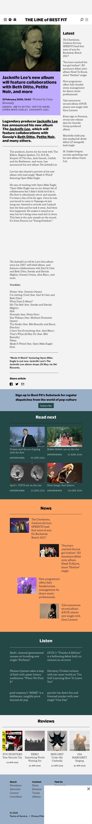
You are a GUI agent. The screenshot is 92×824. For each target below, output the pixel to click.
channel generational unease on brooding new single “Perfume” (27, 656)
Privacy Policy (38, 816)
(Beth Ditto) (22, 107)
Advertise (15, 789)
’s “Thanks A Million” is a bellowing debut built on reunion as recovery (64, 656)
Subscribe (46, 405)
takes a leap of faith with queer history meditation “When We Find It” (27, 676)
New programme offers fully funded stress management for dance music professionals (74, 88)
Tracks (36, 793)
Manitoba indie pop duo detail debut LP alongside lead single (74, 140)
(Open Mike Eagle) (15, 110)
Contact (14, 793)
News (7, 106)
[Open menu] (86, 19)
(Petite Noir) (41, 107)
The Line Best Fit (46, 20)
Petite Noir (45, 136)
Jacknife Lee (47, 121)
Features (37, 789)
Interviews (17, 458)
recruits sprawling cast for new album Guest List (75, 156)
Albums (36, 796)
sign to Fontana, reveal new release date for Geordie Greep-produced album (75, 123)
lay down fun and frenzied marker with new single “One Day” (62, 696)
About (13, 781)
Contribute (16, 796)
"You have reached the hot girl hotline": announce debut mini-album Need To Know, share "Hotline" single (75, 69)
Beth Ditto (26, 136)
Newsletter (16, 785)
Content (36, 781)
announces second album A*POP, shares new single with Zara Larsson (75, 105)
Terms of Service (18, 816)
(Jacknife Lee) (39, 110)
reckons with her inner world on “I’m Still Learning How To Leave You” (64, 676)
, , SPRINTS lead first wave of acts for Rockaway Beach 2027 (73, 48)
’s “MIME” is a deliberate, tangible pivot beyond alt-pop (26, 696)
